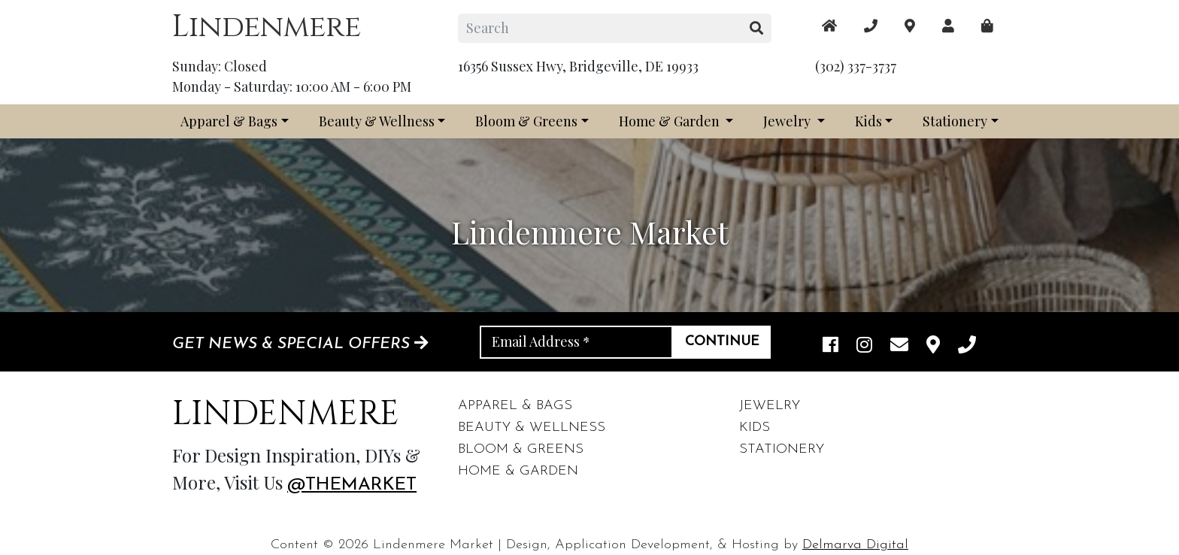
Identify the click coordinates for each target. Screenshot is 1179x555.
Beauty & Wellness (377, 121)
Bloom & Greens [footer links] (520, 449)
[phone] (967, 346)
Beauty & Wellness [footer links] (531, 427)
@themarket (352, 485)
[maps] (987, 26)
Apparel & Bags (228, 121)
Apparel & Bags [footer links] (515, 406)
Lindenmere (266, 27)
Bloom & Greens (526, 121)
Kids (868, 121)
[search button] (756, 28)
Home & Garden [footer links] (518, 471)
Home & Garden (671, 121)
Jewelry (788, 121)
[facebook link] (830, 346)
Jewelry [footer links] (769, 406)
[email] (899, 346)
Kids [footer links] (754, 427)
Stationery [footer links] (781, 449)
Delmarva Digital (855, 545)
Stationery (955, 121)
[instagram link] (864, 346)
